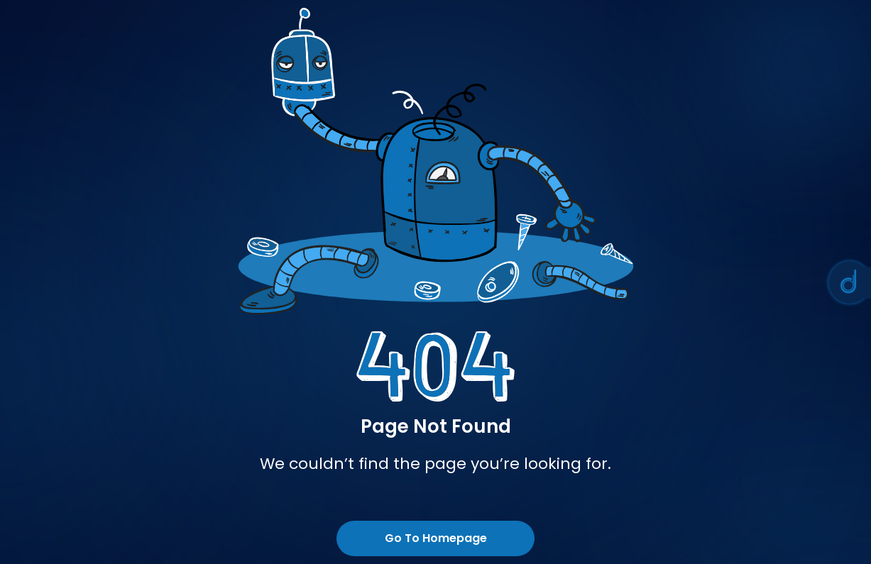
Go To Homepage (436, 538)
